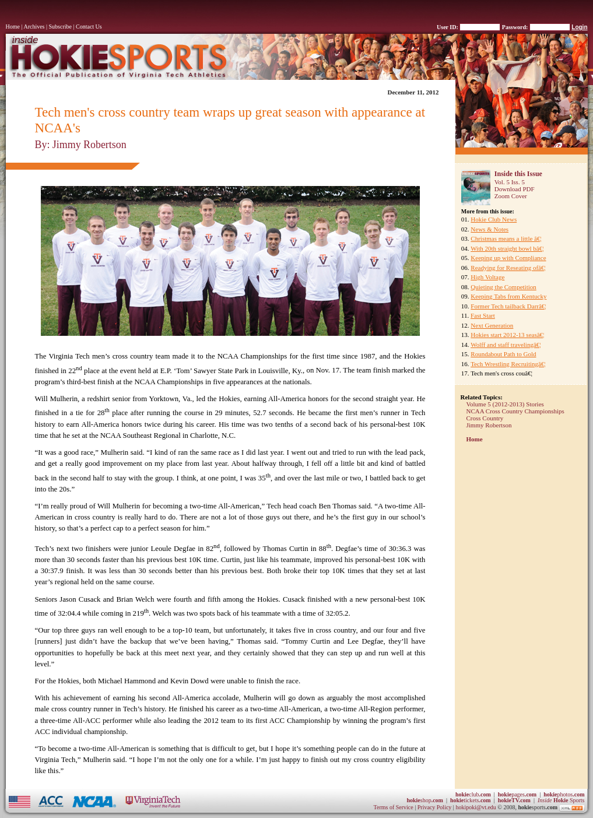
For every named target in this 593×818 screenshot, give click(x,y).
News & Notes (489, 229)
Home (13, 26)
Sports (561, 800)
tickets (470, 800)
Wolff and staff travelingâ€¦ (506, 344)
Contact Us (89, 26)
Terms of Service (393, 807)
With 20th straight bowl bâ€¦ (507, 248)
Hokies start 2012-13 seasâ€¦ (507, 334)
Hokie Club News (494, 219)
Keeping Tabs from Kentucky (508, 296)
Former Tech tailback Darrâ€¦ (508, 306)
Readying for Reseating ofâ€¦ (508, 267)
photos (563, 794)
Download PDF (514, 188)
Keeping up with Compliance (508, 257)
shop (424, 800)
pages (517, 794)
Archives (33, 26)
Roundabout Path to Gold (503, 353)
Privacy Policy (435, 807)
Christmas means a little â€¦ (506, 238)
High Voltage (487, 276)
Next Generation (492, 325)
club (473, 794)
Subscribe (60, 26)
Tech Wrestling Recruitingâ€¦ (508, 363)
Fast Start (483, 315)
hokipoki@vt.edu (475, 807)
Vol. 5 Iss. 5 (509, 181)
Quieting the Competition (503, 286)
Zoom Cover (510, 195)
